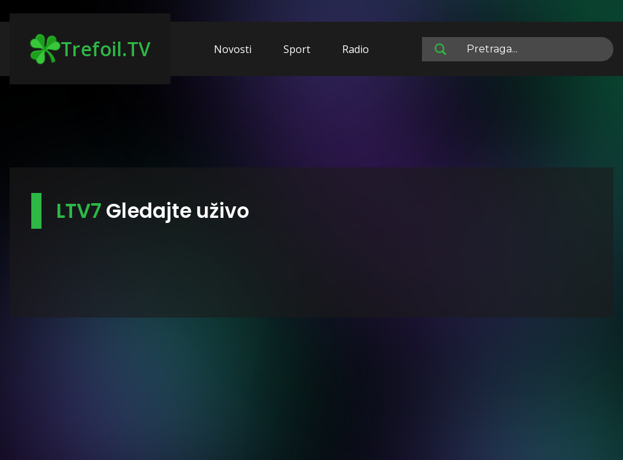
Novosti (232, 49)
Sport (296, 49)
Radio (355, 49)
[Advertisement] (311, 128)
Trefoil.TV (90, 49)
